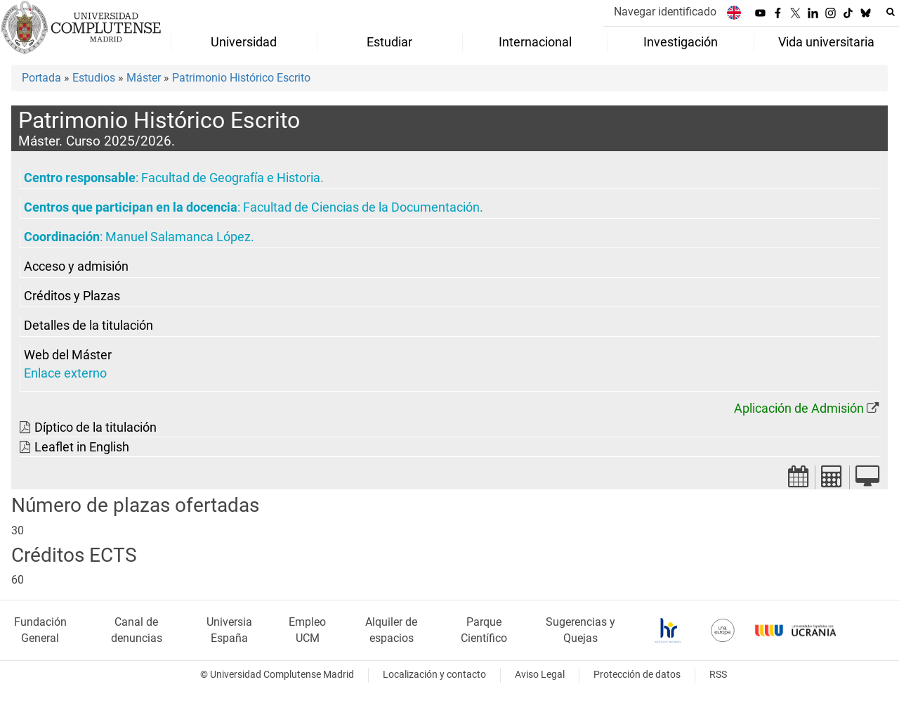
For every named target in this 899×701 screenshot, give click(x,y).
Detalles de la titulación (88, 326)
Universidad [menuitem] (244, 42)
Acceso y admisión (76, 266)
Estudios (93, 77)
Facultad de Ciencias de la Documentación (361, 207)
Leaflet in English (81, 447)
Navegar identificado (665, 11)
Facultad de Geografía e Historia (230, 178)
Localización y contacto (434, 675)
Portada (41, 77)
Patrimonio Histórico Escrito (241, 77)
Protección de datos (637, 675)
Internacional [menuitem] (535, 42)
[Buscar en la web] (890, 12)
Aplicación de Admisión (799, 408)
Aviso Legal (540, 675)
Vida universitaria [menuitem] (826, 42)
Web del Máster (68, 355)
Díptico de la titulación (95, 427)
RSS (718, 675)
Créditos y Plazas (72, 296)
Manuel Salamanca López (178, 237)
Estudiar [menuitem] (389, 42)
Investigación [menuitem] (680, 42)
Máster (143, 77)
